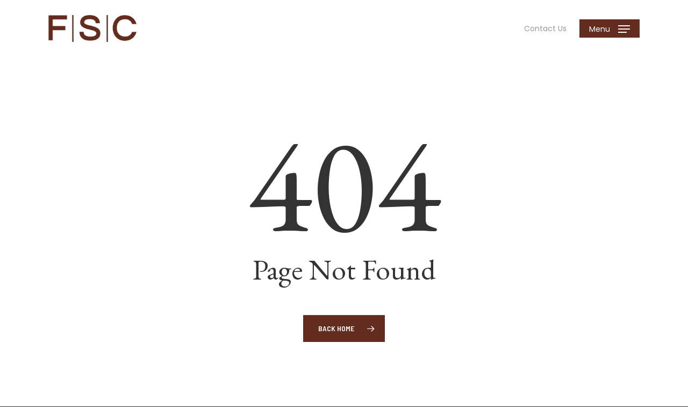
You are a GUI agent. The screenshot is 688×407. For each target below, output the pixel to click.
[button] (609, 28)
